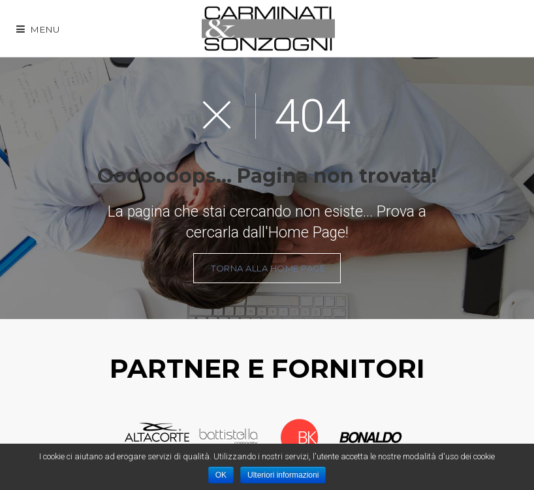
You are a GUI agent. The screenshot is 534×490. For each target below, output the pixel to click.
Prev (112, 437)
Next (415, 437)
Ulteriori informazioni (283, 475)
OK (221, 475)
